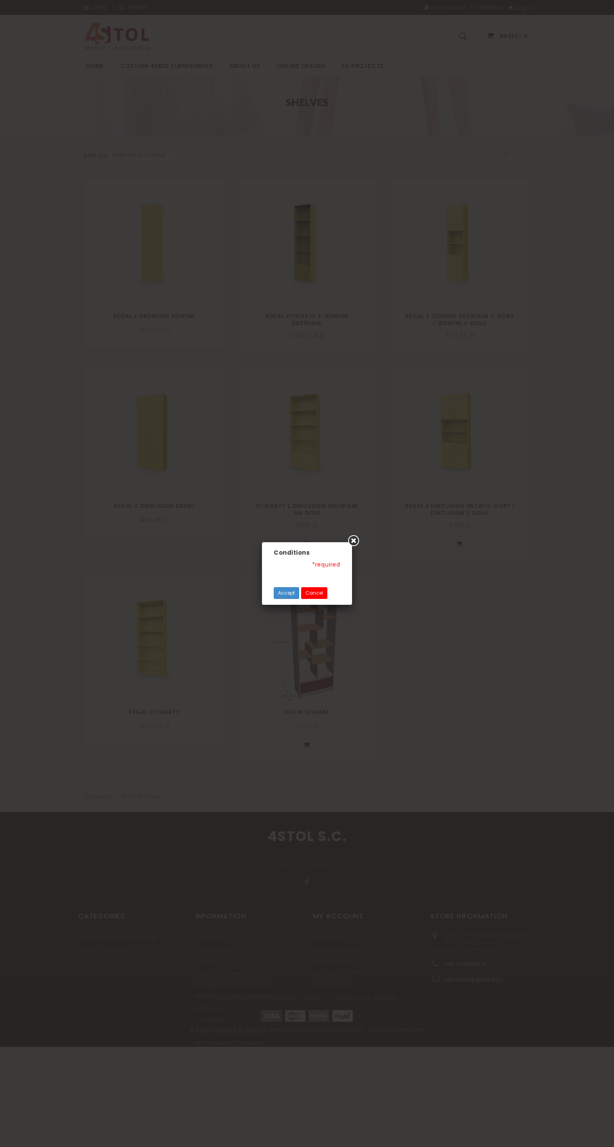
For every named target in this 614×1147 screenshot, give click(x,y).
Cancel (314, 593)
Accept (286, 593)
